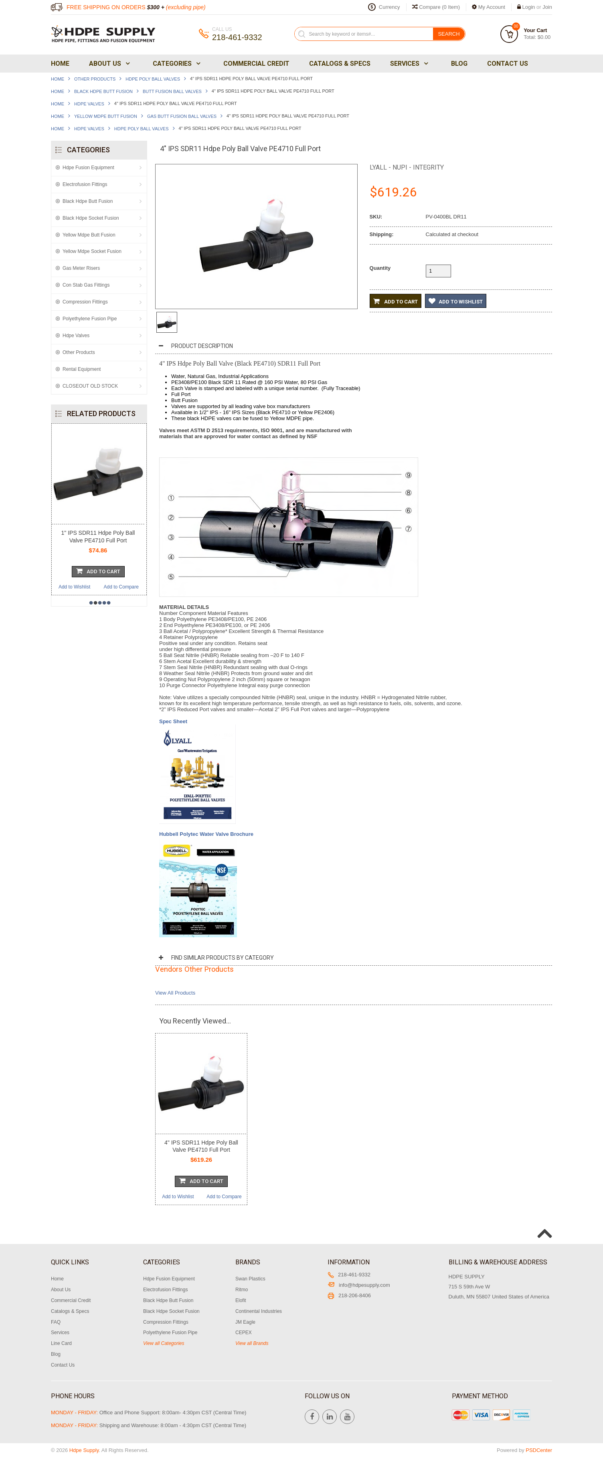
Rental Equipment (82, 369)
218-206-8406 (349, 1295)
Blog (459, 63)
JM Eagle (245, 1322)
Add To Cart (98, 570)
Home (60, 63)
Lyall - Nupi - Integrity (407, 167)
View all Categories (163, 1343)
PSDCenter (539, 1450)
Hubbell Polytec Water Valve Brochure (206, 834)
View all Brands (252, 1343)
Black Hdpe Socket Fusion (91, 218)
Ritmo (241, 1289)
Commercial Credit (256, 63)
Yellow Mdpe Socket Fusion (92, 251)
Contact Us (507, 63)
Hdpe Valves (89, 103)
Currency (389, 7)
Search (448, 34)
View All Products (175, 993)
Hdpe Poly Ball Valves (152, 79)
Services (408, 63)
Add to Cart (395, 301)
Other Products (94, 79)
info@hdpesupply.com (359, 1285)
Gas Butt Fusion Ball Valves (182, 116)
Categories (176, 63)
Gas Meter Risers (81, 268)
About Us (108, 63)
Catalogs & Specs (339, 63)
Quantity (380, 268)
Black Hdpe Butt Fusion (103, 91)
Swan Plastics (250, 1279)
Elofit (240, 1300)
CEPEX (243, 1332)
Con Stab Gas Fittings (86, 285)
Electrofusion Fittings (85, 184)
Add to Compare (121, 587)
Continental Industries (258, 1311)
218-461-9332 (349, 1275)
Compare (436, 7)
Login (528, 7)
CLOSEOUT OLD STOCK (90, 386)
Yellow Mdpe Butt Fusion (105, 116)
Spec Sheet (174, 721)
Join (547, 7)
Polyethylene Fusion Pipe (90, 319)
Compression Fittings (85, 302)
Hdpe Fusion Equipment (88, 167)
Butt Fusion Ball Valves (172, 91)
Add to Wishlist (74, 587)
